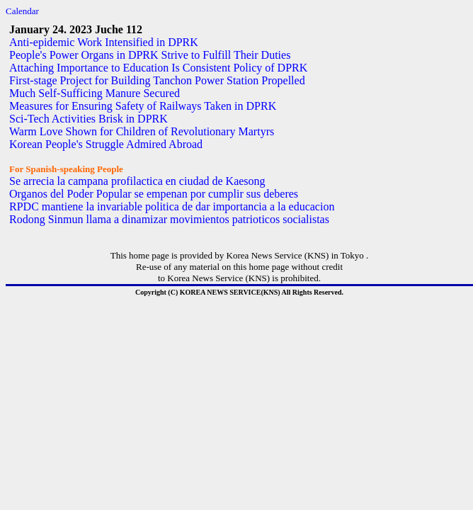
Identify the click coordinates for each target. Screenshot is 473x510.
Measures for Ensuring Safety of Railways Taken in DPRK (142, 106)
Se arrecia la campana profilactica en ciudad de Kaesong (137, 181)
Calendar (22, 11)
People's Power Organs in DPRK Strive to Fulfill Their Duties (149, 55)
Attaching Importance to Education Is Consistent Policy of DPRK (158, 68)
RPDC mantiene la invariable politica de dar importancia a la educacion (171, 206)
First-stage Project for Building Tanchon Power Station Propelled (157, 80)
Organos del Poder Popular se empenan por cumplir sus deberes (153, 194)
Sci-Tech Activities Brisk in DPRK (88, 119)
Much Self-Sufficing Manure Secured (94, 93)
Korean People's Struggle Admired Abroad (106, 144)
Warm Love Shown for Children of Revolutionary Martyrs (141, 131)
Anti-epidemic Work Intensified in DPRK (103, 42)
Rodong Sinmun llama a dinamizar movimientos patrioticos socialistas (169, 219)
